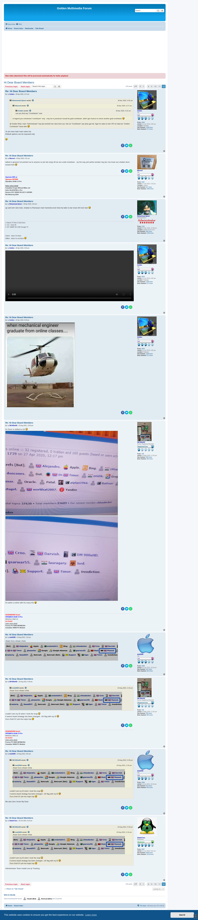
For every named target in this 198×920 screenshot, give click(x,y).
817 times (149, 187)
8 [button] (148, 86)
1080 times (150, 189)
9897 (143, 849)
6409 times (149, 852)
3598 (143, 666)
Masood (18, 106)
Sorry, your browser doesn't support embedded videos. (69, 276)
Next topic (25, 86)
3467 (143, 182)
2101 (143, 226)
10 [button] (155, 86)
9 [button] (151, 86)
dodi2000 (140, 654)
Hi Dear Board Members (19, 82)
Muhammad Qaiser (19, 100)
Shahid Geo (141, 838)
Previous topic (11, 86)
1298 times (149, 127)
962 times (150, 459)
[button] (135, 86)
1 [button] (143, 86)
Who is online (9, 895)
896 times (149, 231)
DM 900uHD (141, 442)
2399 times (150, 233)
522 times (149, 669)
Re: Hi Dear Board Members (21, 91)
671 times (150, 129)
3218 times (150, 854)
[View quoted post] (33, 100)
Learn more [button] (91, 915)
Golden (139, 111)
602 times (150, 671)
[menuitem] (19, 24)
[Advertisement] (85, 52)
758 (143, 454)
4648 (143, 122)
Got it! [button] (182, 915)
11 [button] (159, 86)
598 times (149, 457)
